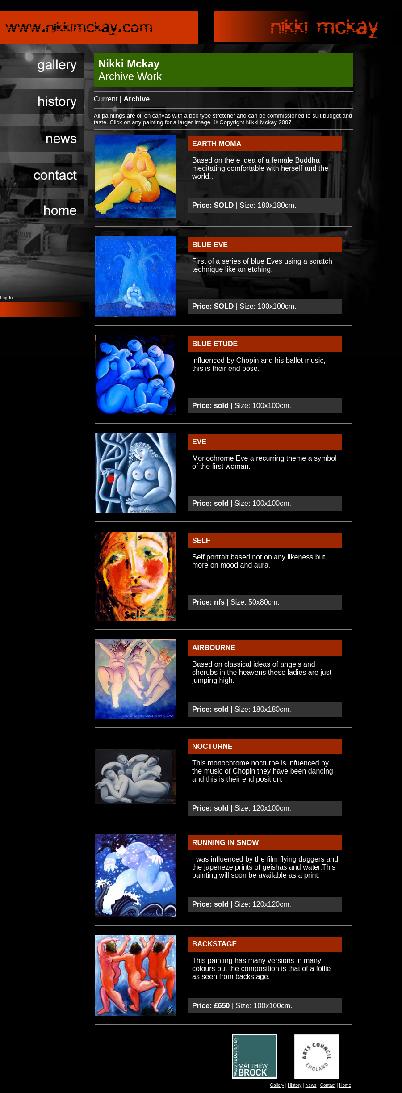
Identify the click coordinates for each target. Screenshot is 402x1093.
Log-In (6, 297)
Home (345, 1085)
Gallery (277, 1085)
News (311, 1085)
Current (105, 99)
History (295, 1085)
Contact (327, 1085)
